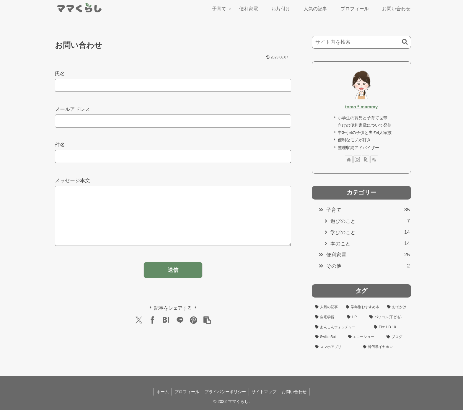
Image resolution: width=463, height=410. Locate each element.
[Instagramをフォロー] (357, 159)
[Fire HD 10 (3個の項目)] (390, 327)
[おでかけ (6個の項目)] (397, 307)
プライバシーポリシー (225, 391)
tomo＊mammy (361, 106)
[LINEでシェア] (180, 332)
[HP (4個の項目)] (355, 317)
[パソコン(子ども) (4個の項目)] (388, 317)
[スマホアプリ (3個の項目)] (335, 347)
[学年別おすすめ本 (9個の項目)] (363, 307)
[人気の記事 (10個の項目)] (327, 307)
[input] (361, 42)
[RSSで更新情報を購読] (374, 159)
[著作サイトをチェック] (349, 159)
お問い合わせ (295, 391)
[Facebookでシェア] (152, 332)
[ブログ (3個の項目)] (397, 337)
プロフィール (186, 391)
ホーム (161, 391)
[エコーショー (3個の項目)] (364, 337)
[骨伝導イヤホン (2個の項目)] (385, 347)
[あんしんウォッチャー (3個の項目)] (341, 327)
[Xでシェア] (139, 332)
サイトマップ (264, 391)
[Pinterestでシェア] (194, 332)
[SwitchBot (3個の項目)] (328, 337)
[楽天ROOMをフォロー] (365, 159)
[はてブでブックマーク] (166, 332)
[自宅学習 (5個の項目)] (327, 317)
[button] (207, 332)
